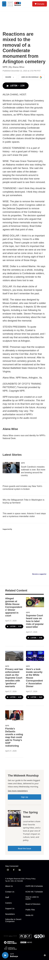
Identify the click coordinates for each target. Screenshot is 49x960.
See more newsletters (18, 790)
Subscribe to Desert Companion (13, 920)
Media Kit (29, 915)
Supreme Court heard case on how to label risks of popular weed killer (35, 621)
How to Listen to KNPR (32, 898)
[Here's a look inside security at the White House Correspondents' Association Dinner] (35, 656)
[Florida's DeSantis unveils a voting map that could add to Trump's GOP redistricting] (14, 715)
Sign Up (24, 797)
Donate (40, 4)
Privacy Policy (31, 879)
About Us (9, 886)
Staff (7, 897)
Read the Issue (24, 848)
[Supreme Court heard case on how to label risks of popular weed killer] (35, 602)
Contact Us (9, 892)
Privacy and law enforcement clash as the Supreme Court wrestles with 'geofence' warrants (14, 678)
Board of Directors (33, 904)
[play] (5, 955)
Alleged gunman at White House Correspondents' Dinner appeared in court (13, 607)
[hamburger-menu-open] (4, 4)
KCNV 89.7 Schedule (34, 892)
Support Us (9, 909)
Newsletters (10, 914)
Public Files (30, 910)
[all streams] (45, 955)
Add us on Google (31, 77)
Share (9, 77)
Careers (8, 903)
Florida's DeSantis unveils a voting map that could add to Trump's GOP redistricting (14, 737)
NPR (23, 463)
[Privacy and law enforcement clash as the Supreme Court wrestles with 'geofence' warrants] (14, 656)
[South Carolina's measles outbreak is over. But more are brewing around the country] (11, 467)
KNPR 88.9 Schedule (34, 886)
